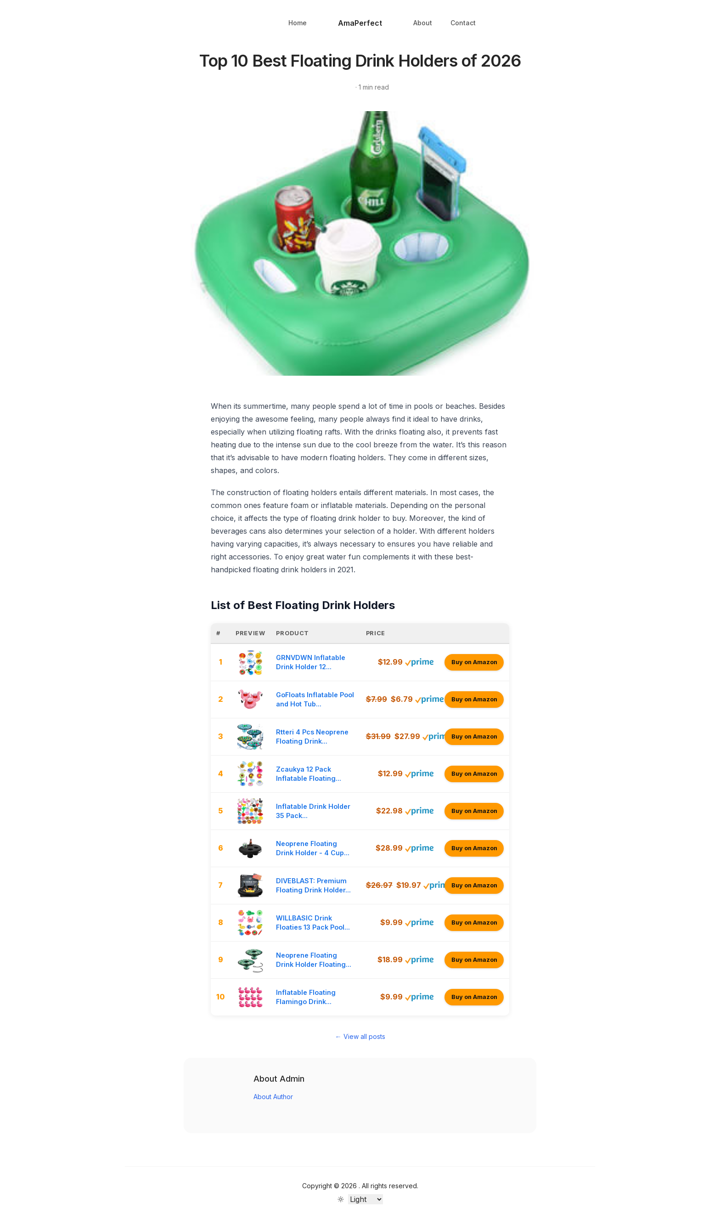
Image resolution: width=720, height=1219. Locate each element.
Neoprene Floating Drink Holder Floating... (313, 959)
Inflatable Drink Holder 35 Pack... (313, 810)
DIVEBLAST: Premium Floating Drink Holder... (313, 885)
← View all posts (360, 1036)
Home (297, 23)
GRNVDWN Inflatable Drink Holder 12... (310, 662)
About (422, 23)
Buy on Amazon (474, 662)
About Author (273, 1096)
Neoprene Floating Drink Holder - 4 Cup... (312, 848)
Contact (463, 23)
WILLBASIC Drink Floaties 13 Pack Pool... (313, 922)
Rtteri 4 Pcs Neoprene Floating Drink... (312, 736)
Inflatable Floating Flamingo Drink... (306, 996)
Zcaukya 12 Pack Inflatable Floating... (308, 773)
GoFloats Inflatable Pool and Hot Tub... (315, 699)
